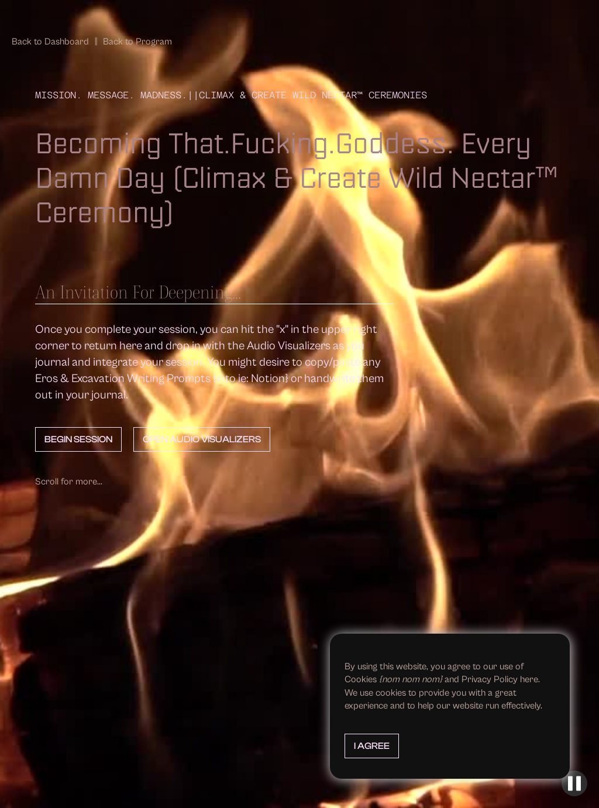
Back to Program (137, 41)
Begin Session (78, 439)
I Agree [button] (372, 746)
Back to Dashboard (50, 41)
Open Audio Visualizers (202, 439)
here (529, 679)
